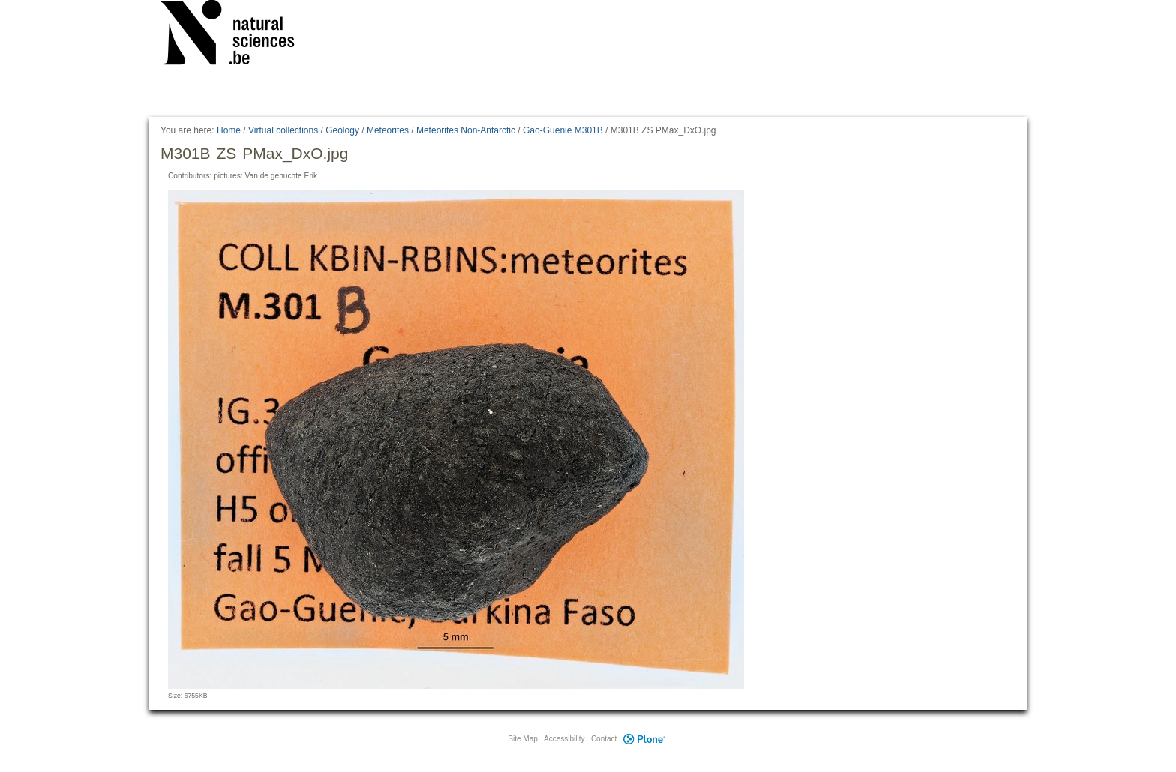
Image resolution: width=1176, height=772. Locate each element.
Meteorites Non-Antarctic (465, 130)
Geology (342, 130)
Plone (643, 739)
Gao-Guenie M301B (563, 130)
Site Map (522, 739)
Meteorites (388, 130)
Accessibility (564, 739)
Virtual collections (283, 130)
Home (229, 130)
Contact (603, 739)
